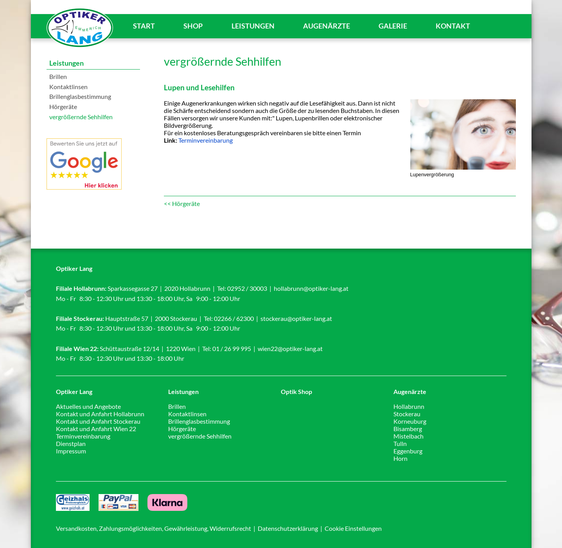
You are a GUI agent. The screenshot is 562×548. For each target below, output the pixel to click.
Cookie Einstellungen (353, 528)
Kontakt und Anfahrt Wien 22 (96, 428)
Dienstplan (71, 443)
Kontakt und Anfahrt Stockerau (98, 421)
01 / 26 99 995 (231, 348)
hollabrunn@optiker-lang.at (311, 288)
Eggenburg (407, 451)
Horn (400, 458)
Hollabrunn (408, 406)
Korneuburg (409, 421)
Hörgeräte (63, 106)
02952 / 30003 (247, 288)
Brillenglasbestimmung (80, 96)
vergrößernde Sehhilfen (81, 116)
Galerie (393, 26)
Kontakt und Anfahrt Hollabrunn (100, 413)
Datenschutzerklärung (288, 528)
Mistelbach (408, 436)
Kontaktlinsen (68, 86)
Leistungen (253, 26)
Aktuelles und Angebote (88, 406)
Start (144, 26)
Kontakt (453, 26)
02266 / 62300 (234, 318)
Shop (193, 26)
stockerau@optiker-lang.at (296, 318)
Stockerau (406, 413)
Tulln (400, 443)
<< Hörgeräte (182, 203)
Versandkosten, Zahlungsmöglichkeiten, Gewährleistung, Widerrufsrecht (153, 528)
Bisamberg (407, 428)
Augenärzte (326, 26)
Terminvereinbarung (205, 140)
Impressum (71, 451)
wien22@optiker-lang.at (290, 348)
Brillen (58, 76)
